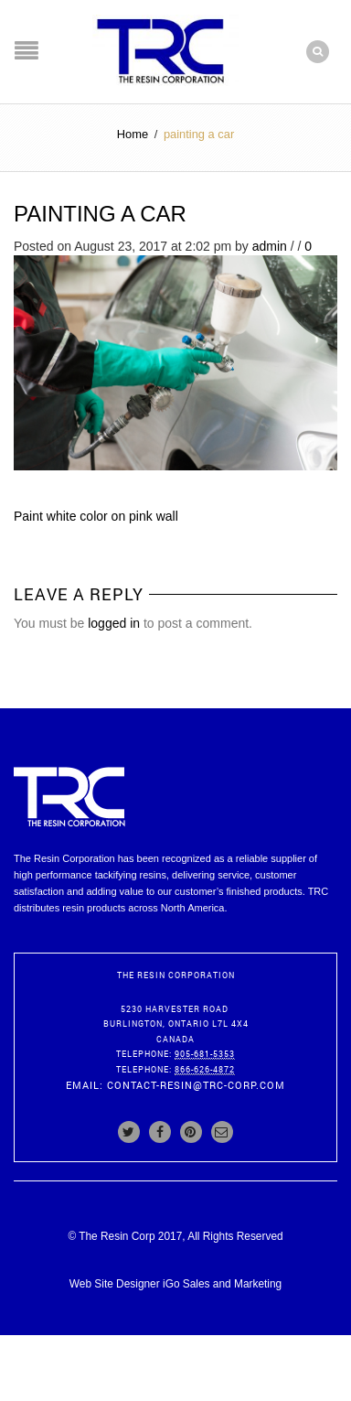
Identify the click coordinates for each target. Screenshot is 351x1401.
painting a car (100, 213)
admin (269, 246)
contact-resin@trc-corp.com (196, 1085)
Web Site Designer (114, 1283)
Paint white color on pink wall (96, 516)
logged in (114, 623)
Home (132, 134)
